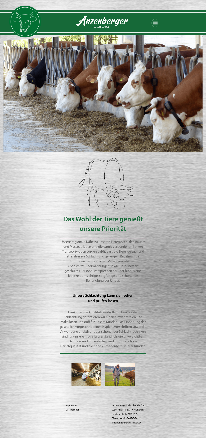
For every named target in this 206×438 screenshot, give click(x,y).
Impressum (71, 405)
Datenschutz (72, 410)
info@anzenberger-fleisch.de (126, 423)
